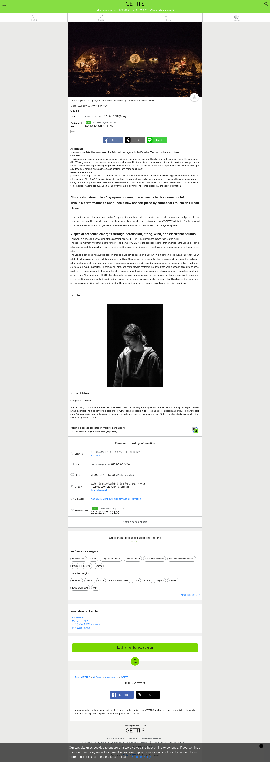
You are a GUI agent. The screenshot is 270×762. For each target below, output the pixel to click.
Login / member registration (135, 647)
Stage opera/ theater (111, 559)
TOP (135, 662)
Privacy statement (115, 738)
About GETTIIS (177, 742)
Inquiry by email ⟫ (100, 490)
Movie (75, 566)
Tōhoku (89, 580)
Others (99, 566)
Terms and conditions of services (145, 738)
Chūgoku (160, 580)
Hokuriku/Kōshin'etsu (118, 580)
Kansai (147, 580)
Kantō (101, 580)
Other (95, 588)
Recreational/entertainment (181, 559)
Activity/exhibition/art (154, 559)
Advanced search (189, 595)
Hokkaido (76, 580)
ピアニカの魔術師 (81, 628)
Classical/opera (133, 559)
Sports (93, 559)
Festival (86, 566)
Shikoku (172, 580)
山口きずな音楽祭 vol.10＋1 (86, 624)
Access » (95, 455)
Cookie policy (159, 742)
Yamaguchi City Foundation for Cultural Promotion (116, 499)
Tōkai (136, 580)
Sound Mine (78, 617)
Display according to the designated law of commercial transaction (115, 742)
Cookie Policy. (142, 757)
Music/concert (78, 559)
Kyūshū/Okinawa (80, 588)
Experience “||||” (80, 621)
